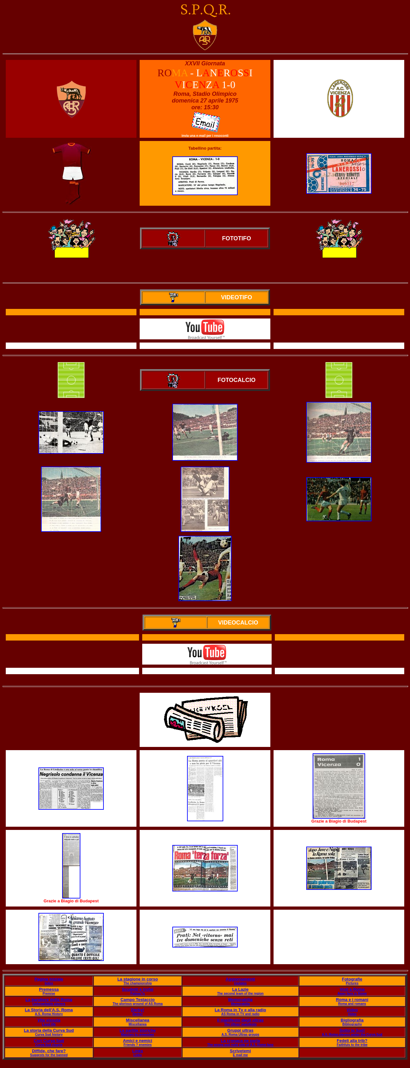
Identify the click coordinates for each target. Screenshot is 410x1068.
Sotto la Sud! (352, 1030)
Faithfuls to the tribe (352, 1045)
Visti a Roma (352, 989)
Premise (49, 993)
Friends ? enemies (138, 1045)
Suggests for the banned (49, 1055)
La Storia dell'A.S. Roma (49, 1009)
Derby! (137, 1009)
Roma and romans (352, 1004)
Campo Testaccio (137, 999)
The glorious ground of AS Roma (137, 1004)
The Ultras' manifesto (240, 1024)
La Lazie (240, 989)
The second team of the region (240, 993)
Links (137, 1050)
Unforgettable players (48, 1004)
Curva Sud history (48, 1034)
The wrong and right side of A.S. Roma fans (240, 1045)
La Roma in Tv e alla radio (240, 1009)
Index (49, 983)
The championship (137, 983)
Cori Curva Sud (49, 1040)
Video (352, 1009)
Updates (240, 983)
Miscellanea (137, 1020)
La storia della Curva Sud (49, 1030)
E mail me (240, 1055)
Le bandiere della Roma (49, 999)
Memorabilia (240, 999)
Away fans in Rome (352, 993)
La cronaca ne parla (240, 1040)
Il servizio (207, 671)
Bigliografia (352, 1020)
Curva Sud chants (48, 1045)
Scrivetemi (240, 1050)
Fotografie (352, 979)
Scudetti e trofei (137, 989)
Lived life (49, 1024)
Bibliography (352, 1024)
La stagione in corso (137, 979)
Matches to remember (137, 1034)
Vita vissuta (48, 1020)
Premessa (49, 989)
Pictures (352, 983)
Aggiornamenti (240, 979)
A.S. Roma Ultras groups (240, 1034)
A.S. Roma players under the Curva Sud (352, 1034)
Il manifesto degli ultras (240, 1020)
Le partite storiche (137, 1030)
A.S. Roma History (49, 1014)
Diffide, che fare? (49, 1050)
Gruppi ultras (240, 1030)
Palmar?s (137, 993)
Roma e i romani (352, 999)
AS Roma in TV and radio (240, 1014)
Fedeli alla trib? (352, 1040)
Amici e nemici (137, 1040)
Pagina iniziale (49, 979)
